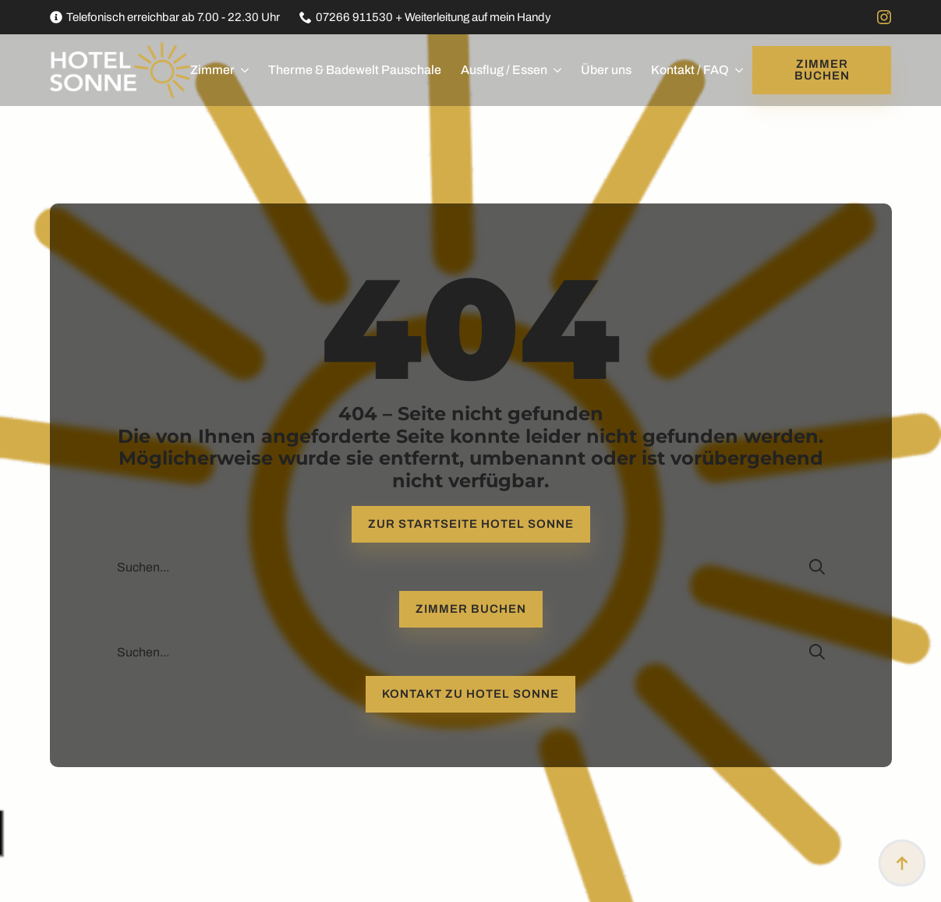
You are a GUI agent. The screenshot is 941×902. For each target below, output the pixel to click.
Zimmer (212, 69)
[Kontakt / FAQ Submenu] (736, 70)
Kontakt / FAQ (690, 69)
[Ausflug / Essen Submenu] (554, 70)
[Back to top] (902, 863)
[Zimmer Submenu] (242, 70)
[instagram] (884, 17)
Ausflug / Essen (504, 69)
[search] (817, 567)
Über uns (606, 69)
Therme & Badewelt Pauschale (354, 69)
